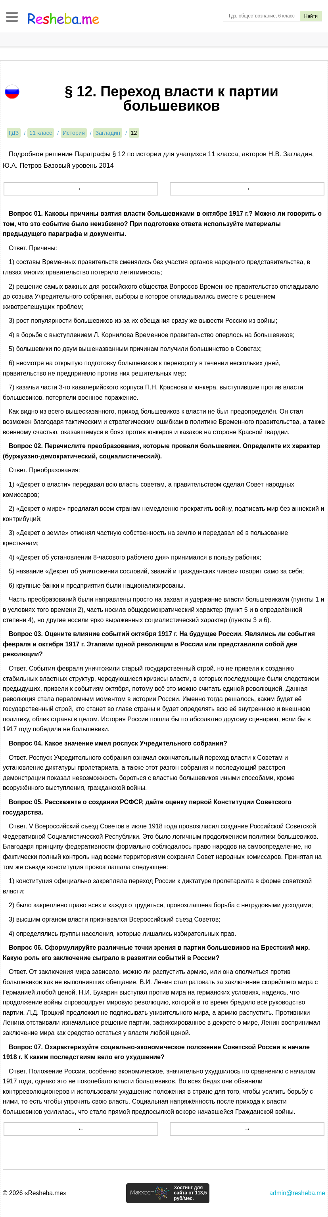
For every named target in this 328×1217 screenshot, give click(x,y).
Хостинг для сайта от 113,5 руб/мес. (190, 1193)
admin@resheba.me (297, 1193)
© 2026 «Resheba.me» (35, 1193)
